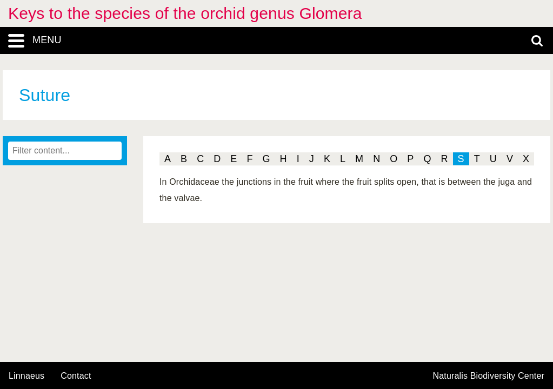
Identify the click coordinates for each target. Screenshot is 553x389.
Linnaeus (26, 376)
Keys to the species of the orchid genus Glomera (185, 13)
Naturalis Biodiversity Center (489, 376)
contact (76, 375)
